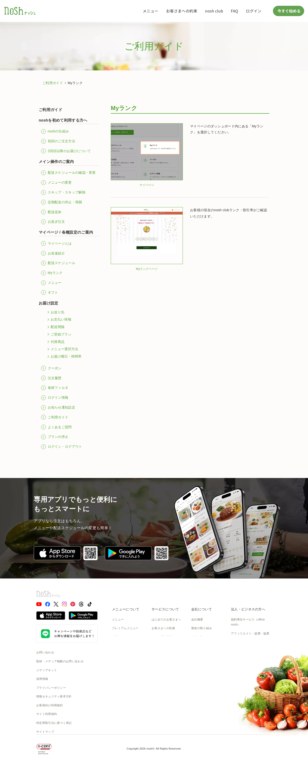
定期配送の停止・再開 (61, 202)
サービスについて (165, 609)
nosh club (214, 11)
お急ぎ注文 (53, 221)
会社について (201, 609)
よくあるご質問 (56, 427)
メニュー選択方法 (62, 349)
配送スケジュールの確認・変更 (68, 172)
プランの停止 (54, 436)
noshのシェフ (121, 654)
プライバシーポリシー (51, 687)
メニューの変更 (56, 182)
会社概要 (197, 619)
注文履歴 (51, 378)
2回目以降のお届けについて (66, 151)
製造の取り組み (201, 628)
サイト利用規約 (46, 714)
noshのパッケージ (124, 663)
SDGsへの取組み (202, 654)
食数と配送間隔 (162, 637)
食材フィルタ (54, 387)
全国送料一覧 (160, 663)
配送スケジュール (58, 263)
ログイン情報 (54, 397)
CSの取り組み (200, 646)
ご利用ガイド (52, 83)
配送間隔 (55, 327)
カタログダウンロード (166, 672)
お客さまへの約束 (181, 11)
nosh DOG (198, 681)
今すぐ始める (289, 11)
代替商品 (55, 341)
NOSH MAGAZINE (203, 663)
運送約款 (197, 672)
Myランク (52, 273)
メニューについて (125, 609)
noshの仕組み (55, 131)
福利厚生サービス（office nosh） (248, 622)
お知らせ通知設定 (58, 407)
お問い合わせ (45, 652)
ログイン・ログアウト (61, 446)
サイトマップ (45, 731)
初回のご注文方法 (58, 141)
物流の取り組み (201, 637)
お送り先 (55, 312)
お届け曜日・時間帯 (64, 356)
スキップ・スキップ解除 (63, 192)
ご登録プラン (58, 334)
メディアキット (46, 670)
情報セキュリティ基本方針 (54, 696)
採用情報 (42, 679)
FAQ (234, 11)
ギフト (49, 292)
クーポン (51, 368)
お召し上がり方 (122, 646)
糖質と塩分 (119, 637)
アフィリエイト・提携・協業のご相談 (250, 636)
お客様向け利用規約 (49, 705)
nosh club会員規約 (164, 681)
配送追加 (51, 212)
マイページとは (56, 243)
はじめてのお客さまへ (166, 619)
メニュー (150, 11)
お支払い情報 (58, 319)
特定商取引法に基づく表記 (54, 723)
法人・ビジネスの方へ (248, 609)
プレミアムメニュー (125, 628)
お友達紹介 (53, 253)
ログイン (253, 11)
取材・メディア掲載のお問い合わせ (60, 661)
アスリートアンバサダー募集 (250, 647)
